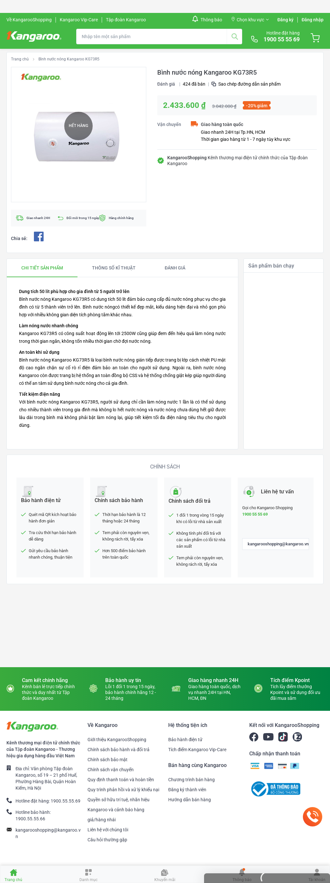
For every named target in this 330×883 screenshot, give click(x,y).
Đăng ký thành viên (187, 789)
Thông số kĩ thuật (114, 267)
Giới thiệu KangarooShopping (117, 739)
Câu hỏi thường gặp (107, 839)
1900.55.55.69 (65, 801)
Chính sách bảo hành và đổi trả (119, 749)
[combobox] (159, 36)
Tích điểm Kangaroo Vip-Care (197, 749)
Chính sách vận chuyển (111, 769)
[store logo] (33, 36)
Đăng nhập (313, 19)
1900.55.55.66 (30, 818)
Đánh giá (166, 84)
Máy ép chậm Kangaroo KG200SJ (280, 465)
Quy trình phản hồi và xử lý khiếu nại (123, 789)
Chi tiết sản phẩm (42, 267)
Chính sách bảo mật (108, 759)
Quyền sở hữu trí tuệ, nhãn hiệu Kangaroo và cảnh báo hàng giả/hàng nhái (119, 809)
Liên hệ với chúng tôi (108, 829)
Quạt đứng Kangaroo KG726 (275, 357)
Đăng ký (285, 19)
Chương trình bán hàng (191, 779)
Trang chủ (20, 59)
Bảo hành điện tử (185, 739)
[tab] (42, 268)
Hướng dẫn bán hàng (189, 799)
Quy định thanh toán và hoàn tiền (121, 779)
